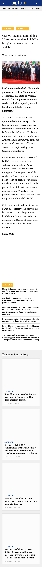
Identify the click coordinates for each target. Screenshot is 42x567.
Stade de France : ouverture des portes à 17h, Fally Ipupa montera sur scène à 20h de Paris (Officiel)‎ (21, 291)
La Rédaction (21, 55)
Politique (22, 28)
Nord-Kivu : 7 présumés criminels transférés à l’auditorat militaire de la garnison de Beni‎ (18, 300)
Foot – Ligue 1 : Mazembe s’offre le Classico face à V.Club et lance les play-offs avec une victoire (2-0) (20, 328)
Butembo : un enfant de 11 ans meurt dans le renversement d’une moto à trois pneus (20, 320)
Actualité (8, 28)
